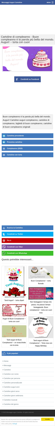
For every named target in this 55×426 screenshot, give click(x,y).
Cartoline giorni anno (11, 391)
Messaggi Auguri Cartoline (12, 2)
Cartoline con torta (14, 155)
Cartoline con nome (10, 374)
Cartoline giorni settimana (13, 395)
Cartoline (7, 370)
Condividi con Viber (15, 247)
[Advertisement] (27, 19)
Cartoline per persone (11, 378)
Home (5, 361)
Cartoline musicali (10, 400)
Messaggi (7, 365)
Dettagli (14, 424)
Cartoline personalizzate (12, 383)
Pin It (9, 240)
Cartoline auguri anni (11, 387)
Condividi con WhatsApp (17, 253)
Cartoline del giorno (10, 404)
